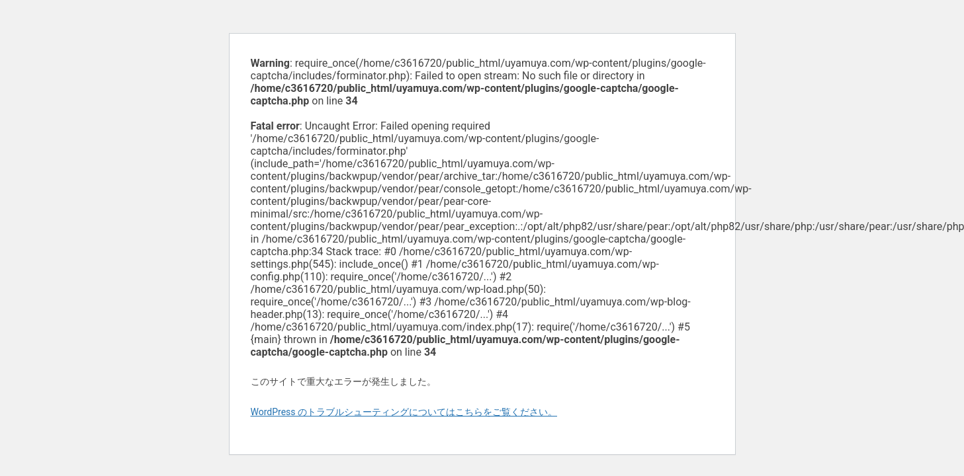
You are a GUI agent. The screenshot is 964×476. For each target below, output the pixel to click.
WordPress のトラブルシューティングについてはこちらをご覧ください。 (404, 412)
